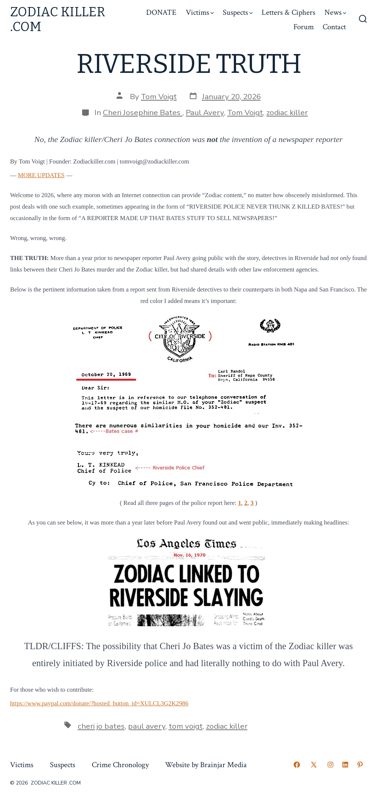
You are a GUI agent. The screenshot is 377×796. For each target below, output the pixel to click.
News (335, 12)
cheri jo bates (101, 726)
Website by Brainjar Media (206, 765)
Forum (303, 27)
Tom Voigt (159, 96)
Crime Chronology (120, 765)
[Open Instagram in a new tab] (330, 764)
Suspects (238, 12)
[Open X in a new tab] (313, 764)
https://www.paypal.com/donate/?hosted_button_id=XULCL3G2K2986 (99, 703)
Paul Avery (205, 112)
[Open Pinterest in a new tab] (360, 764)
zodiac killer (287, 112)
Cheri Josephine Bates (142, 112)
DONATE (161, 12)
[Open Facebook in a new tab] (296, 764)
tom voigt (186, 726)
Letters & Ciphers (288, 12)
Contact (334, 27)
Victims (200, 12)
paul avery (146, 726)
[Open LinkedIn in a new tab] (345, 764)
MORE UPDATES (41, 175)
